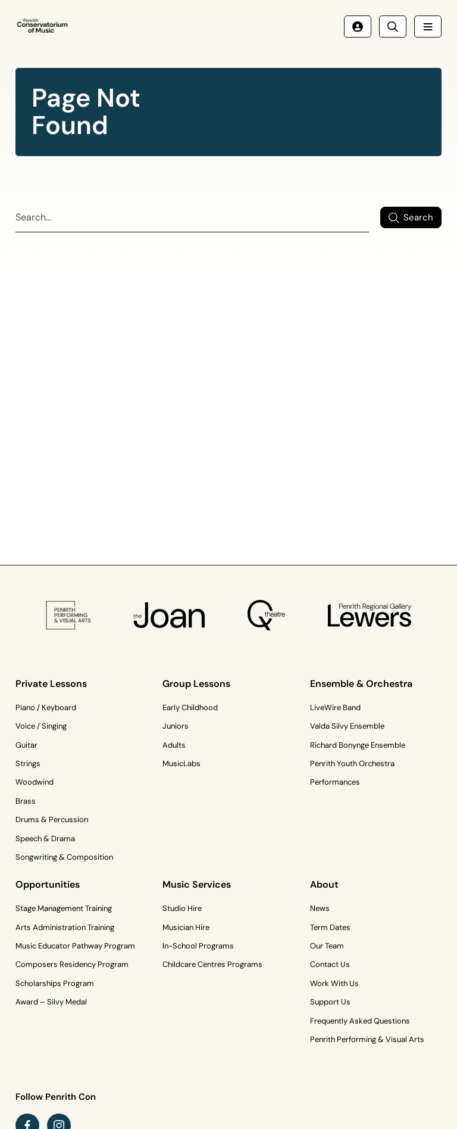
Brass (25, 801)
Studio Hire (182, 908)
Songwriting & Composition (64, 857)
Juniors (175, 726)
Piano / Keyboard (45, 707)
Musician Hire (185, 927)
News (320, 908)
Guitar (26, 745)
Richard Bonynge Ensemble (357, 745)
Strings (27, 763)
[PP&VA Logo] (68, 615)
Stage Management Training (63, 908)
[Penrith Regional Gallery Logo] (369, 615)
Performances (335, 782)
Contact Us (330, 964)
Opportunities (47, 884)
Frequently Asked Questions (360, 1021)
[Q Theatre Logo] (266, 615)
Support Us (330, 1002)
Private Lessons (51, 683)
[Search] (191, 217)
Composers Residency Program (72, 964)
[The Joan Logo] (169, 615)
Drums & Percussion (51, 819)
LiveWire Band (335, 707)
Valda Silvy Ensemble (347, 726)
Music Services (196, 884)
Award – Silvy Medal (51, 1002)
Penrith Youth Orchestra (352, 763)
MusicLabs (181, 763)
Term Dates (330, 927)
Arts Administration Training (64, 927)
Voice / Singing (41, 726)
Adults (174, 745)
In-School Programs (198, 946)
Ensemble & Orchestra (361, 683)
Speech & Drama (45, 838)
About (324, 884)
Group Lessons (196, 683)
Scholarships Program (54, 983)
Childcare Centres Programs (212, 964)
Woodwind (34, 782)
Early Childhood (190, 707)
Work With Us (334, 983)
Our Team (327, 946)
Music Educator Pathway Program (75, 946)
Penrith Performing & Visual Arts (367, 1039)
